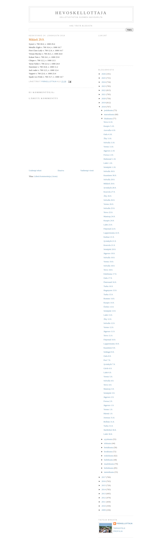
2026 (104, 74)
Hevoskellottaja (81, 13)
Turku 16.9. (108, 286)
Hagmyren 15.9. (110, 290)
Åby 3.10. (107, 138)
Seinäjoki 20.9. (109, 249)
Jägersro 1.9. (108, 405)
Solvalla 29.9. (109, 179)
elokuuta (108, 443)
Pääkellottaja (125, 523)
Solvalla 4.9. (108, 380)
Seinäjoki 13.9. (109, 311)
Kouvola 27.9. (109, 192)
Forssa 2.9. (107, 401)
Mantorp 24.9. (109, 216)
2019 (104, 102)
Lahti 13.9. (107, 315)
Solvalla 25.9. (109, 208)
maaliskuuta (109, 464)
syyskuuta (108, 439)
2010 (104, 506)
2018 (104, 106)
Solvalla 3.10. (109, 142)
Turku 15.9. (108, 294)
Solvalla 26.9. (109, 200)
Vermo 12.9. (108, 327)
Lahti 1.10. (107, 163)
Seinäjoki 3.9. (109, 393)
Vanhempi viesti (87, 170)
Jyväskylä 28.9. (109, 187)
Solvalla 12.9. (109, 323)
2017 (104, 477)
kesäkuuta (108, 451)
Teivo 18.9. (108, 270)
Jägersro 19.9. (109, 253)
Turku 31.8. (108, 426)
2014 (104, 489)
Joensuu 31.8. (109, 417)
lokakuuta (108, 118)
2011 (104, 502)
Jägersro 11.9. (109, 331)
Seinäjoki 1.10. (109, 167)
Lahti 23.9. (107, 224)
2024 (104, 82)
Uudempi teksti (35, 170)
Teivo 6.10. (108, 122)
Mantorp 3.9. (108, 389)
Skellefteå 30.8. (109, 430)
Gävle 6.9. (107, 368)
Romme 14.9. (109, 298)
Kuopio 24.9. (108, 220)
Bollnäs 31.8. (108, 422)
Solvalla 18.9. (109, 265)
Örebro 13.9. (108, 307)
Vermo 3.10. (108, 146)
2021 (104, 94)
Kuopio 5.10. (108, 126)
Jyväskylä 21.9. (109, 241)
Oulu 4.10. (107, 134)
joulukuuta (108, 110)
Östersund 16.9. (109, 282)
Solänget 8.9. (108, 352)
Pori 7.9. (106, 360)
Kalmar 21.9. (108, 237)
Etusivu (61, 170)
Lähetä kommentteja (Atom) (45, 176)
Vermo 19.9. (108, 261)
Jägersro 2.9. (108, 397)
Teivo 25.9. (108, 212)
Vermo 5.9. (107, 376)
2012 (104, 497)
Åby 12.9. (107, 319)
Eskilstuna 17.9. (110, 274)
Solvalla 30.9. (109, 171)
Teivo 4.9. (107, 385)
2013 (104, 493)
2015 (104, 485)
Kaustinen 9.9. (109, 348)
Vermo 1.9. (107, 409)
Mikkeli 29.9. (109, 183)
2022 (104, 90)
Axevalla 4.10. (109, 130)
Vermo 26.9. (108, 204)
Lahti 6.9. (107, 372)
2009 (104, 510)
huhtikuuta (108, 460)
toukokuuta (109, 455)
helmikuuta (109, 468)
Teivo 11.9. (108, 335)
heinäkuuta (109, 447)
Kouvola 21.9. (109, 245)
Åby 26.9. (107, 196)
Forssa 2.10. (108, 155)
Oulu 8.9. (107, 356)
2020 (104, 98)
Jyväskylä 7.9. (109, 364)
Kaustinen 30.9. (109, 175)
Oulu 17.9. (107, 278)
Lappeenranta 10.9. (111, 344)
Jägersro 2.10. (109, 151)
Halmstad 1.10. (109, 159)
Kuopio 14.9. (108, 302)
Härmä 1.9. (108, 413)
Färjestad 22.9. (109, 229)
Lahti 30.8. (107, 434)
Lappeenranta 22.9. (111, 233)
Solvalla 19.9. (109, 257)
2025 (104, 78)
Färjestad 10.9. (109, 339)
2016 (104, 481)
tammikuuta (109, 472)
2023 (104, 86)
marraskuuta (109, 114)
